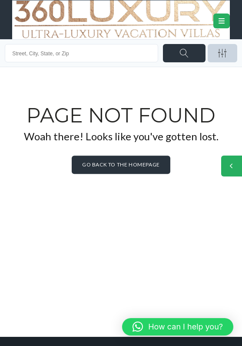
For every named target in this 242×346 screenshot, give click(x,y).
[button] (177, 327)
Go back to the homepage (121, 165)
